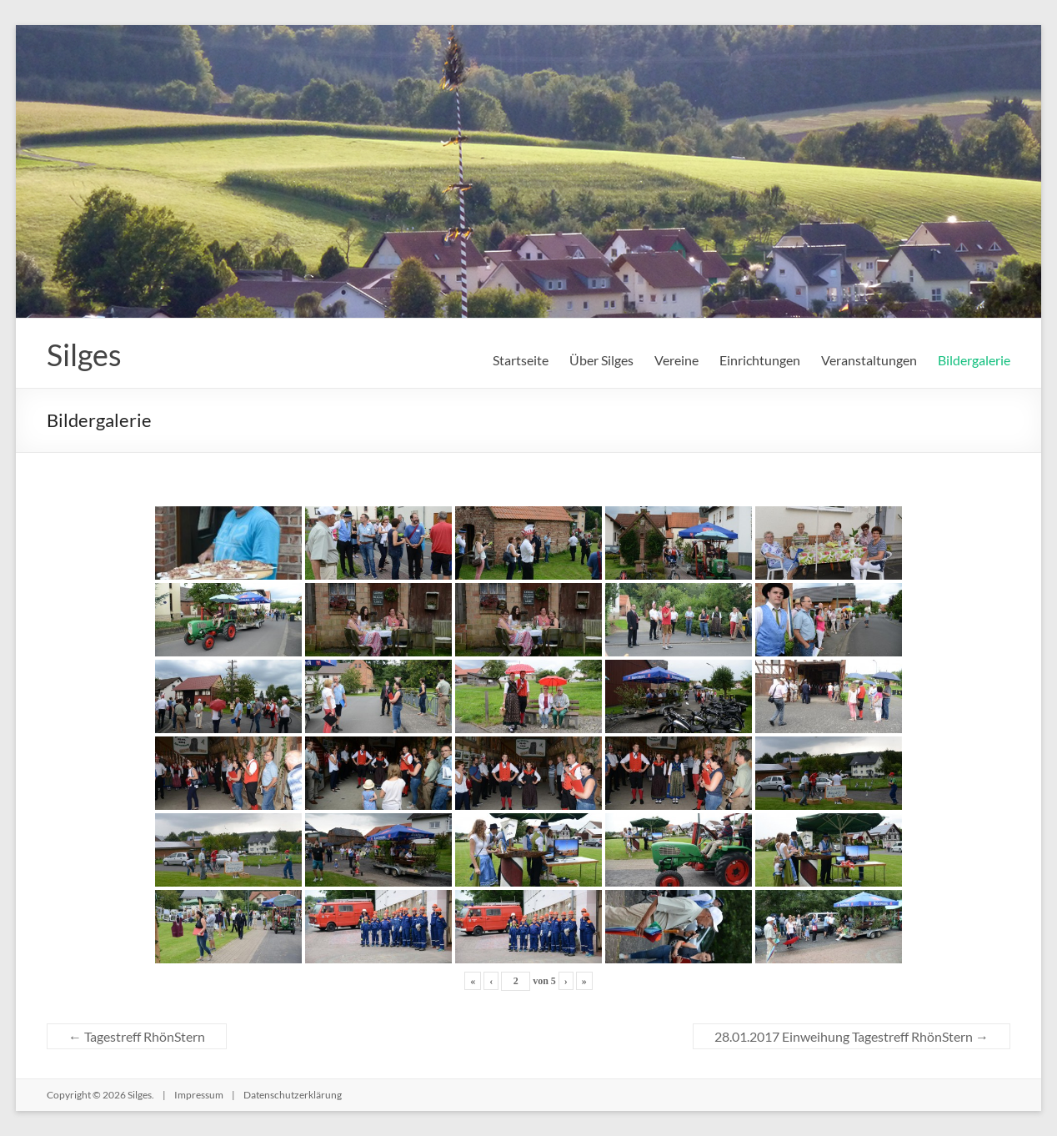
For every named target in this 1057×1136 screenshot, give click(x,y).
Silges (84, 354)
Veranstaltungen (869, 360)
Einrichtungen (759, 360)
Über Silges (601, 360)
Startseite (521, 360)
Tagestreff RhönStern (136, 1036)
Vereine (676, 360)
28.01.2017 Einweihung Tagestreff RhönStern (851, 1036)
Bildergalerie (974, 360)
